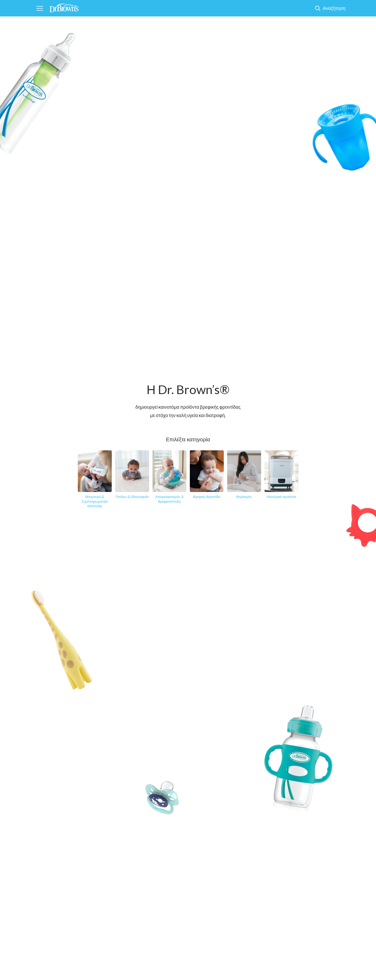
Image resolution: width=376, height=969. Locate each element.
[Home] (64, 6)
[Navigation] (39, 8)
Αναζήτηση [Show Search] (334, 8)
